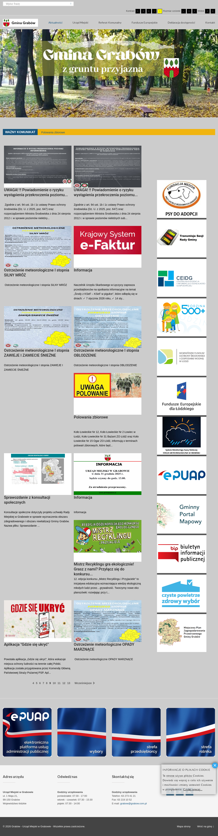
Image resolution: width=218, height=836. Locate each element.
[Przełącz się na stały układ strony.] (207, 11)
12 (63, 683)
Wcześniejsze (85, 683)
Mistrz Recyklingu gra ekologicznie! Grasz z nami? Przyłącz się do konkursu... (104, 569)
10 (54, 683)
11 (59, 683)
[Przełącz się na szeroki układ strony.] (213, 11)
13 (68, 683)
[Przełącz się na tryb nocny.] (143, 11)
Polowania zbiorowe (53, 132)
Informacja (83, 270)
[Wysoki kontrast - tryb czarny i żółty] (154, 11)
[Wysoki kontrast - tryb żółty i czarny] (160, 11)
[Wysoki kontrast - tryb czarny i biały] (149, 11)
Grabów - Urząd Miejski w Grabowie (32, 826)
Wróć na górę (205, 826)
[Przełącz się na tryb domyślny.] (138, 11)
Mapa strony (184, 826)
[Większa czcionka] (194, 11)
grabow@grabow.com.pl (133, 803)
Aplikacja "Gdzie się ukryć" (26, 644)
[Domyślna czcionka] (189, 11)
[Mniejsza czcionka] (183, 11)
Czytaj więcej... (192, 789)
